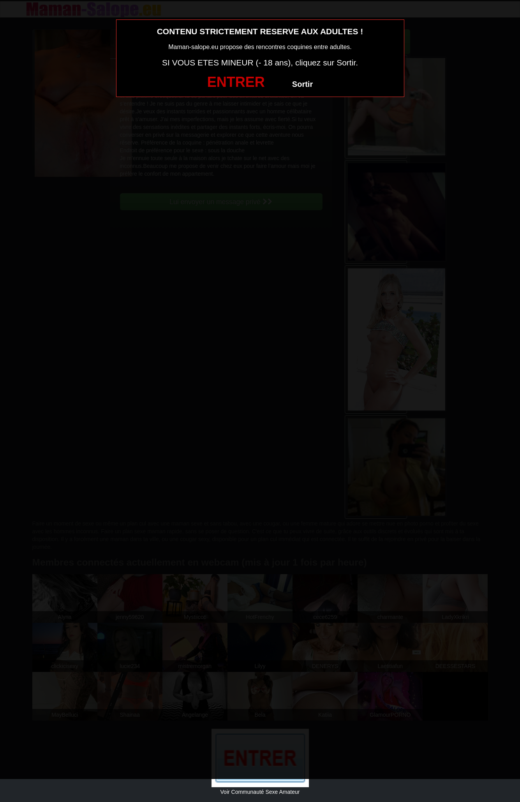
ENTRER (236, 82)
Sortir (302, 84)
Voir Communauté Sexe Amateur (260, 792)
